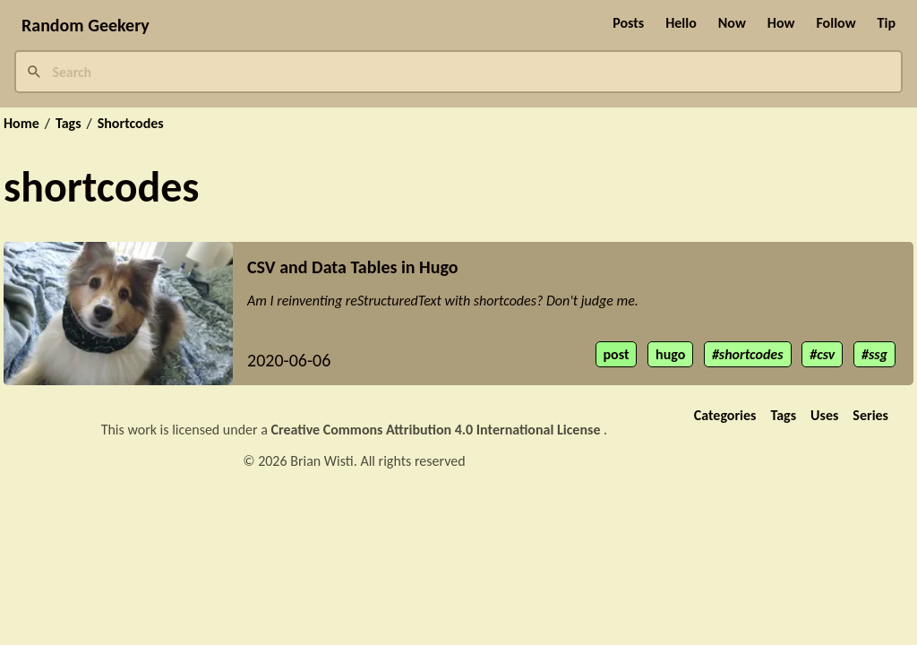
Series (870, 415)
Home (21, 123)
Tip (887, 22)
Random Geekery (85, 25)
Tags (68, 123)
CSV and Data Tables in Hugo (352, 267)
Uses (824, 415)
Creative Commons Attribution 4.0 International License (437, 429)
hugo (670, 354)
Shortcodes (131, 123)
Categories (725, 415)
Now (732, 22)
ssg (878, 354)
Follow (835, 22)
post (617, 354)
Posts (628, 22)
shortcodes (751, 354)
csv (826, 354)
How (781, 22)
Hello (681, 22)
